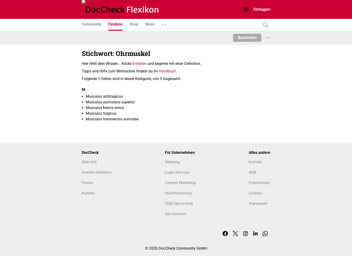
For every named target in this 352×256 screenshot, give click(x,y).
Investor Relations (96, 172)
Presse (87, 182)
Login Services (177, 172)
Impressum (258, 203)
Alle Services (175, 214)
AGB (252, 172)
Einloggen (262, 9)
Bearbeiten (247, 37)
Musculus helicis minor (105, 107)
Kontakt (255, 162)
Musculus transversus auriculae (112, 119)
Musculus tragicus (101, 113)
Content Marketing (180, 182)
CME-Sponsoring (179, 203)
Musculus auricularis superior (110, 102)
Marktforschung (178, 193)
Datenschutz (259, 182)
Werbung (172, 162)
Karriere (88, 193)
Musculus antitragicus (104, 96)
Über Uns (89, 162)
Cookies (255, 193)
